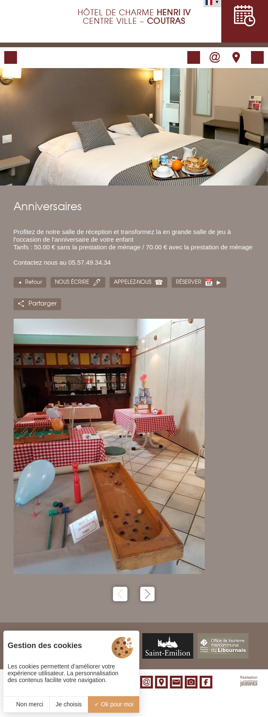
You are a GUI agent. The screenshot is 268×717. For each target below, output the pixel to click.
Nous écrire (72, 282)
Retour (33, 282)
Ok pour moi (113, 704)
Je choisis (69, 704)
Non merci (26, 704)
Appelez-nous (132, 282)
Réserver (188, 282)
